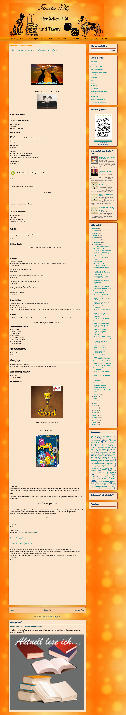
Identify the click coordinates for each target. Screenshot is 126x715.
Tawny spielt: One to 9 (100, 382)
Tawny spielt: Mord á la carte (100, 258)
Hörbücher (94, 77)
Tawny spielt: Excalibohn (101, 321)
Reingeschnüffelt (95, 466)
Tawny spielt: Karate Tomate (102, 336)
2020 (95, 418)
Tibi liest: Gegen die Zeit (101, 280)
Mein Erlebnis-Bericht (103, 459)
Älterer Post (79, 610)
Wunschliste (95, 488)
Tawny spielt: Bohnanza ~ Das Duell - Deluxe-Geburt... (101, 315)
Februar (96, 410)
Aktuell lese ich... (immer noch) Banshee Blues (101, 277)
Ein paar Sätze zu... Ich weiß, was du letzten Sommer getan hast (106, 171)
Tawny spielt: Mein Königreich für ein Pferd (101, 357)
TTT (103, 470)
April (95, 405)
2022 (94, 238)
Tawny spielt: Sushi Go (100, 345)
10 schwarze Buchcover (101, 246)
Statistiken (76, 39)
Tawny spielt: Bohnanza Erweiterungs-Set (100, 326)
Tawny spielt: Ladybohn (101, 318)
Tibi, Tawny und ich (17, 39)
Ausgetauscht (112, 442)
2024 (94, 233)
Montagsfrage (98, 463)
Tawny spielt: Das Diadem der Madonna (101, 291)
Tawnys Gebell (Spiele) (98, 67)
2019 (94, 420)
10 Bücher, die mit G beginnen (100, 342)
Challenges (88, 39)
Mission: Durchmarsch (108, 462)
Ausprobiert (96, 444)
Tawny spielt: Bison (99, 347)
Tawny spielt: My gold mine (102, 363)
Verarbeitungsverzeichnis (98, 102)
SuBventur (94, 470)
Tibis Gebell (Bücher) (34, 39)
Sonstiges (108, 468)
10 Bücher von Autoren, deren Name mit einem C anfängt (106, 209)
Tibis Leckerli (109, 478)
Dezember (97, 240)
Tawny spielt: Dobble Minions (100, 306)
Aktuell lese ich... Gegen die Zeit (102, 390)
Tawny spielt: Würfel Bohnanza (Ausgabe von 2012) (101, 333)
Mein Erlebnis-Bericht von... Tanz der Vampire (102, 264)
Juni (95, 401)
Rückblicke (95, 468)
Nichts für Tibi (111, 463)
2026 (94, 228)
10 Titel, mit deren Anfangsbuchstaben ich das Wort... (101, 273)
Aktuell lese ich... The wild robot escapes (26, 626)
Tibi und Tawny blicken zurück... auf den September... (100, 351)
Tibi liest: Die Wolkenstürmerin (99, 283)
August (96, 396)
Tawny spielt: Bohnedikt (101, 323)
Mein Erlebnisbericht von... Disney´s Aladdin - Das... (102, 268)
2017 (94, 424)
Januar (96, 412)
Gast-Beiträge (95, 85)
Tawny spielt (109, 472)
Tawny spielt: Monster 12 (101, 365)
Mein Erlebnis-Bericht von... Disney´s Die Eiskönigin (102, 249)
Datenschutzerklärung (103, 39)
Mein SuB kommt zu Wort (99, 460)
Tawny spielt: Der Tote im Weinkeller (101, 379)
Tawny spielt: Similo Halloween (99, 368)
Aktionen (66, 39)
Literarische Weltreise (109, 457)
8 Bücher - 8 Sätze (109, 438)
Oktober (96, 244)
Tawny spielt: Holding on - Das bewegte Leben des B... (101, 254)
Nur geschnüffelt (103, 465)
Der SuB (49, 39)
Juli (95, 398)
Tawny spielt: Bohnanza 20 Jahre (102, 310)
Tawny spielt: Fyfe (99, 355)
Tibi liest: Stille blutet (100, 385)
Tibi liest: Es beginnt (99, 387)
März (95, 408)
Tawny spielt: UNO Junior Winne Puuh (101, 302)
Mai (95, 403)
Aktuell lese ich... (98, 261)
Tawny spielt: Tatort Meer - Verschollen (102, 295)
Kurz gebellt (99, 455)
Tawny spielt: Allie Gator (101, 286)
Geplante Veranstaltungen (99, 91)
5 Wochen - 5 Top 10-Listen (100, 436)
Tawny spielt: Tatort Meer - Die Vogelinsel (102, 299)
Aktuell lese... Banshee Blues (102, 288)
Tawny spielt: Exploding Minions (101, 372)
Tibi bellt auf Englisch (104, 475)
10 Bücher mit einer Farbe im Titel (107, 183)
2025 (94, 231)
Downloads (94, 96)
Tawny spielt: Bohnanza (100, 329)
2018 (94, 422)
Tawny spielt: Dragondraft (101, 361)
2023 (94, 235)
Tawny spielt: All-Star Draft (102, 339)
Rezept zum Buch (108, 466)
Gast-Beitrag (104, 452)
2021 (94, 415)
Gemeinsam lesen (109, 454)
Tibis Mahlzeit (101, 483)
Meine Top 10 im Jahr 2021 (106, 195)
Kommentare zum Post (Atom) (51, 617)
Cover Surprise (105, 447)
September (97, 394)
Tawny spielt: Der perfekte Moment (101, 376)
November (97, 242)
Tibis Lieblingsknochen (107, 481)
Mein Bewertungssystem (99, 72)
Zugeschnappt (107, 488)
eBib (57, 39)
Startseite (47, 610)
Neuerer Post (15, 610)
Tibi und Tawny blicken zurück (28, 532)
